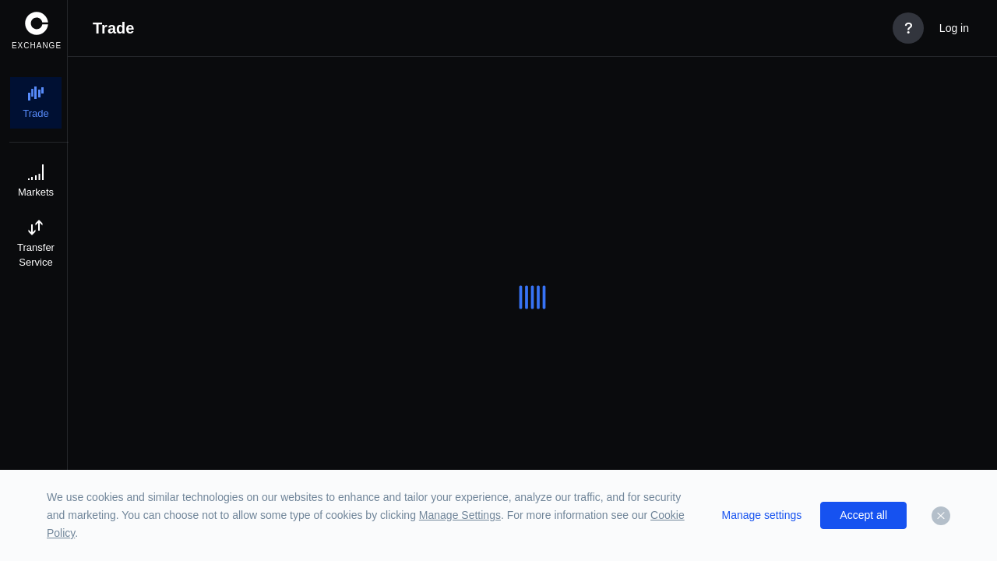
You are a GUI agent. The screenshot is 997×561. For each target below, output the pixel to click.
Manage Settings (460, 515)
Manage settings (762, 515)
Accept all (863, 515)
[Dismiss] (941, 515)
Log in (954, 28)
